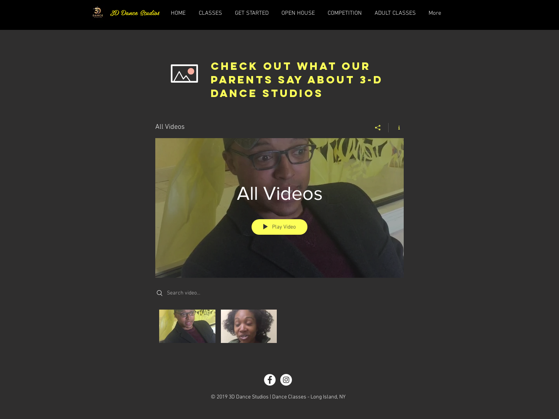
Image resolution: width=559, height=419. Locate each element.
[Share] (378, 127)
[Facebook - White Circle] (270, 380)
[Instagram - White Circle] (286, 380)
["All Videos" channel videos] (279, 328)
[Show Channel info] (396, 127)
